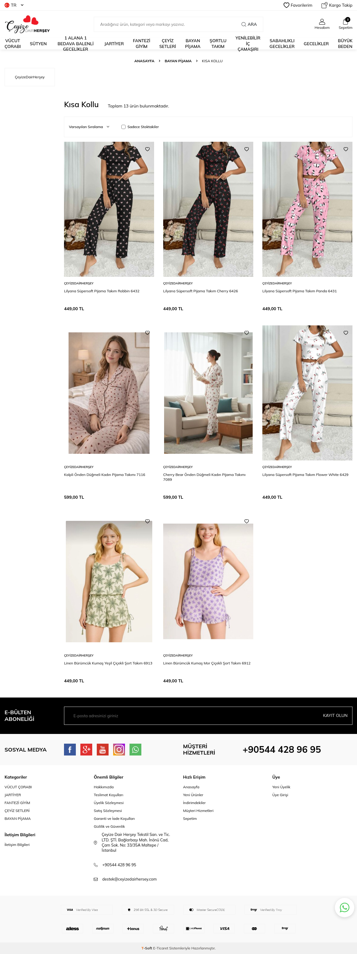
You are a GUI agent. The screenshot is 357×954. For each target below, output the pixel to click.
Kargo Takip (337, 5)
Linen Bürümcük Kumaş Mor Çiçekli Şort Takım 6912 (207, 663)
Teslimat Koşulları (108, 795)
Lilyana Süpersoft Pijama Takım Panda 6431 (299, 291)
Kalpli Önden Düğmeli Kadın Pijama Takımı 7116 (104, 474)
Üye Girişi (280, 795)
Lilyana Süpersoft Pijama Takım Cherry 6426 (200, 291)
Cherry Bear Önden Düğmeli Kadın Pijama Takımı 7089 (204, 477)
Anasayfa (144, 61)
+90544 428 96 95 (282, 749)
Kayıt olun (335, 715)
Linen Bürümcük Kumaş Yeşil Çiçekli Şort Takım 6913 (108, 663)
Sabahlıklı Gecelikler (282, 43)
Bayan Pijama (178, 61)
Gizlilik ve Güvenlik (109, 826)
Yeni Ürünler (193, 795)
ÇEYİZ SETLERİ (167, 43)
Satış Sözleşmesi (108, 810)
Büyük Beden (345, 43)
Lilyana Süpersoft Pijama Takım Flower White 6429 (305, 474)
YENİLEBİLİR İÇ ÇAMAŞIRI (247, 43)
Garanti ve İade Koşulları (114, 818)
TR (14, 5)
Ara (249, 24)
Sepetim (190, 818)
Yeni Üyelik (281, 787)
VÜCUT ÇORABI (18, 787)
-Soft (147, 948)
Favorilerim (298, 5)
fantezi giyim (141, 43)
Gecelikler (316, 43)
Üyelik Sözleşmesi (108, 802)
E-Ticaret (160, 948)
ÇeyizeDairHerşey (78, 283)
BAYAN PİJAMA (192, 43)
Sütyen (38, 43)
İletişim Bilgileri (17, 844)
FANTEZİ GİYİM (17, 802)
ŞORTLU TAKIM (218, 43)
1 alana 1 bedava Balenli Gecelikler (76, 43)
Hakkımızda (104, 787)
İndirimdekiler (194, 802)
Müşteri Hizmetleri (198, 810)
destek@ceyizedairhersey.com (129, 879)
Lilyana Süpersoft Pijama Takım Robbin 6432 (101, 291)
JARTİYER (114, 43)
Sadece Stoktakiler (140, 126)
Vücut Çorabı (13, 43)
